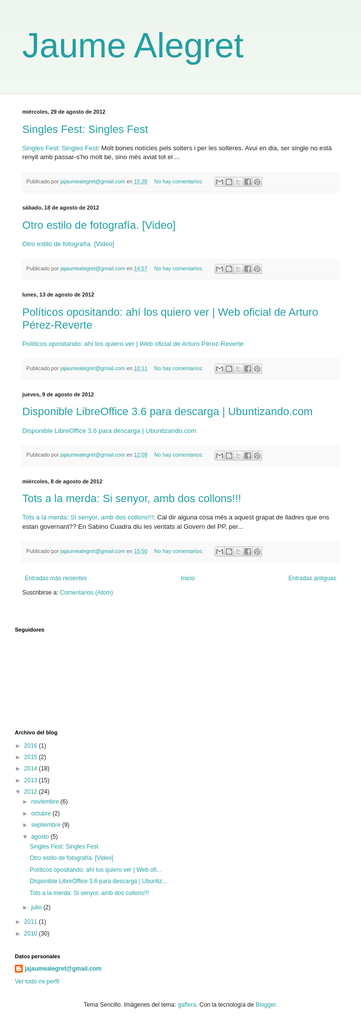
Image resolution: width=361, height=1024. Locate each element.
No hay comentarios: (179, 181)
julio (37, 907)
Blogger (266, 1004)
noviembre (45, 801)
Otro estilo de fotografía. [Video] (99, 225)
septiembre (46, 824)
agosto (40, 836)
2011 (31, 921)
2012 (31, 791)
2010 (31, 933)
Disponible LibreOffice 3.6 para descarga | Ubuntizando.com (167, 411)
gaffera (187, 1004)
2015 (31, 757)
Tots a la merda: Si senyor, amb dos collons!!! (131, 498)
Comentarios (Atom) (86, 592)
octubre (41, 813)
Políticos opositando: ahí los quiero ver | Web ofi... (95, 869)
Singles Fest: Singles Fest (85, 129)
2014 (31, 768)
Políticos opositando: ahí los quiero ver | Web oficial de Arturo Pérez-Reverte (132, 343)
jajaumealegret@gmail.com (63, 968)
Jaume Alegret (132, 45)
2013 (31, 780)
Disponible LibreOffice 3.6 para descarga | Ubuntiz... (98, 881)
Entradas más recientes (56, 578)
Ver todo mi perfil (37, 981)
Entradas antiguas (312, 578)
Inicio (188, 578)
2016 (31, 745)
